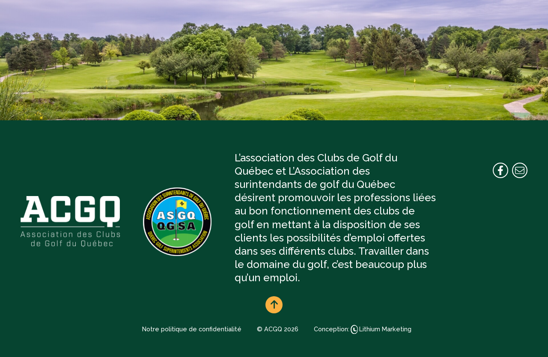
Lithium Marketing (385, 329)
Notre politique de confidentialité (191, 329)
